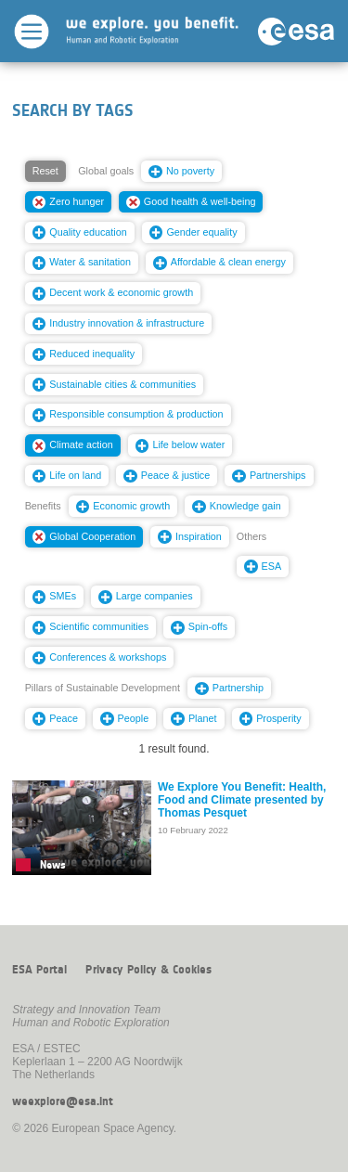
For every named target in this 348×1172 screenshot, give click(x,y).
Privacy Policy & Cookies (148, 969)
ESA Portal (39, 969)
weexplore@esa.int (62, 1101)
